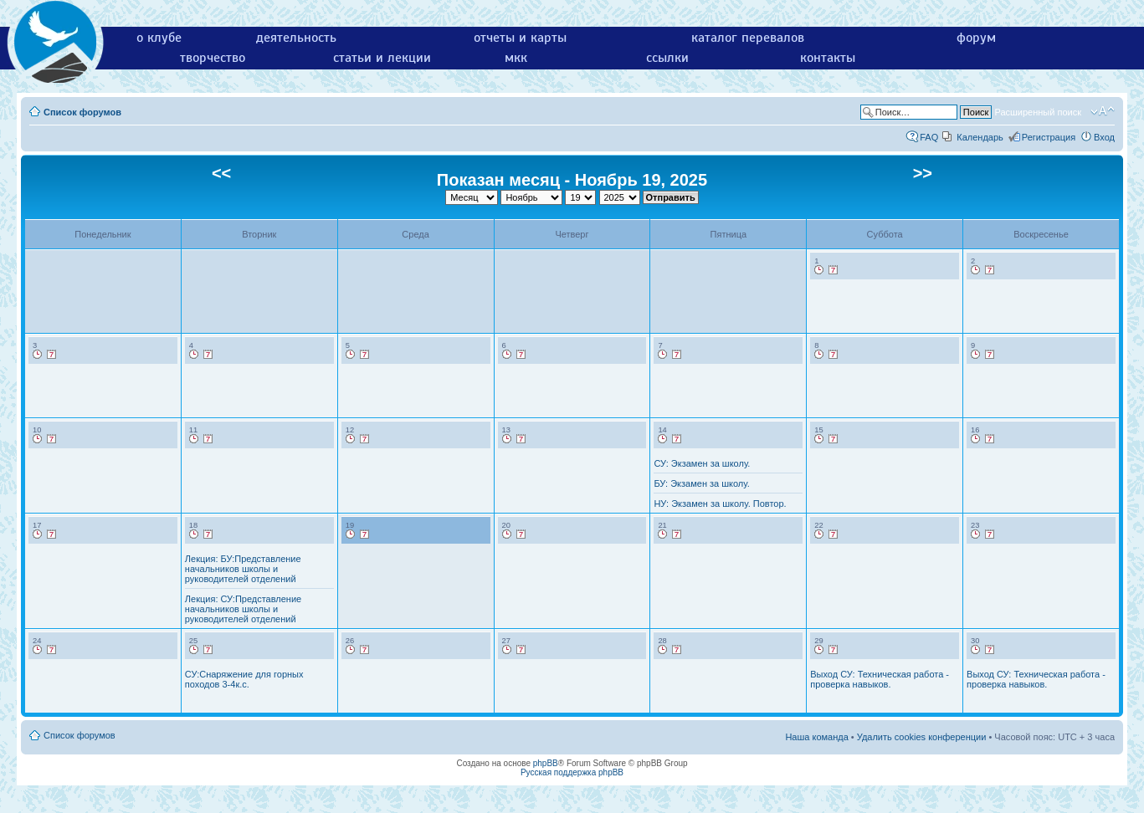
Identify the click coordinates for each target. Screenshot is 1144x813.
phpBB (545, 763)
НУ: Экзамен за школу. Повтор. (720, 504)
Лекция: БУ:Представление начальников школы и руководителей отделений (243, 569)
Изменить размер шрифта (1102, 111)
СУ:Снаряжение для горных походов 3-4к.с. (244, 679)
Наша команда (816, 737)
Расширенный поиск (1037, 112)
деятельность (296, 37)
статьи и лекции (382, 57)
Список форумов (82, 112)
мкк (516, 57)
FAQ (929, 137)
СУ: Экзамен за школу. (702, 463)
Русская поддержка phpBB (572, 772)
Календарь (980, 137)
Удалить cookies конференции (922, 737)
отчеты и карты (520, 37)
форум (976, 37)
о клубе (159, 37)
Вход (1104, 137)
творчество (212, 57)
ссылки (667, 57)
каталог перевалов (747, 37)
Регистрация (1048, 137)
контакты (827, 57)
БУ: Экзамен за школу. (701, 483)
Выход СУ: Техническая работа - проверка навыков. (879, 679)
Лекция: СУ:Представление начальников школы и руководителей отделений (243, 609)
